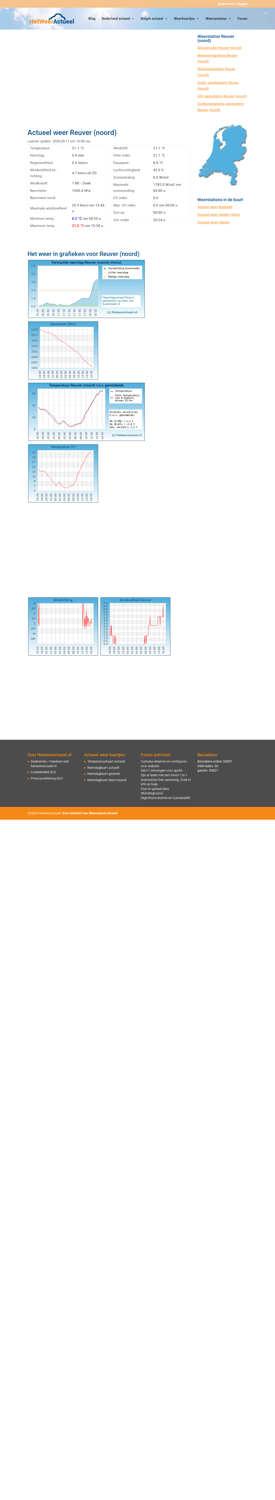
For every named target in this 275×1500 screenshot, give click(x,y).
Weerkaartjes (184, 19)
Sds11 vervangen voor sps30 (161, 770)
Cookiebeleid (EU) (43, 772)
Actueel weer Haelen (213, 222)
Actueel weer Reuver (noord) (219, 48)
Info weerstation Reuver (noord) (222, 96)
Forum (242, 19)
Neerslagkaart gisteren (103, 774)
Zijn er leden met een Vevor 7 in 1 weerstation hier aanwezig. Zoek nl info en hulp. (166, 779)
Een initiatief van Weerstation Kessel (90, 813)
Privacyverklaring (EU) (47, 778)
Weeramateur (216, 19)
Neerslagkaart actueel (103, 768)
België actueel (152, 19)
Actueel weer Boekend (214, 207)
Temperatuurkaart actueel (106, 761)
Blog (92, 19)
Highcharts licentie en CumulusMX (165, 798)
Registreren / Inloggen (233, 4)
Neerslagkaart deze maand (106, 780)
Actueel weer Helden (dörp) (218, 215)
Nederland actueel (116, 19)
